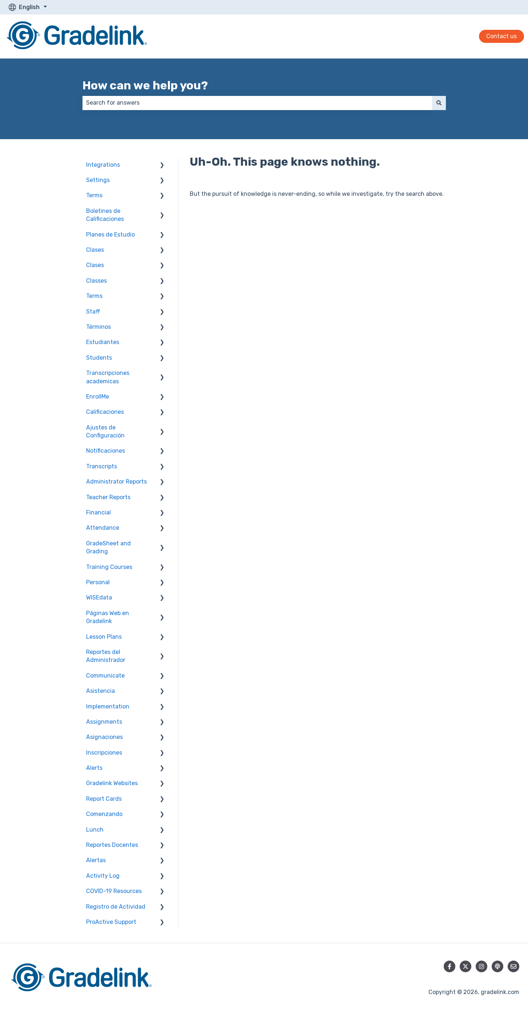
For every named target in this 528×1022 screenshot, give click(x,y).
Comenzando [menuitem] (104, 814)
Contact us (501, 36)
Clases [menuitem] (95, 249)
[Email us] (513, 966)
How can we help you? (145, 85)
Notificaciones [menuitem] (105, 450)
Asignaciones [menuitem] (104, 737)
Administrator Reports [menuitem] (116, 481)
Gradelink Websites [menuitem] (112, 783)
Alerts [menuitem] (94, 767)
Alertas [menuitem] (96, 860)
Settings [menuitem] (98, 180)
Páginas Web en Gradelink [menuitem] (107, 617)
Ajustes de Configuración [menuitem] (105, 431)
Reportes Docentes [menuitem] (112, 844)
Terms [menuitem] (94, 195)
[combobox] (257, 103)
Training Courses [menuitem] (109, 566)
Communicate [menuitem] (105, 675)
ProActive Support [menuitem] (111, 921)
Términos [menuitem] (98, 326)
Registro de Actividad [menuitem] (115, 906)
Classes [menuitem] (96, 280)
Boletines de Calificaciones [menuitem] (105, 214)
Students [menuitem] (99, 357)
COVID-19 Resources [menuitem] (114, 891)
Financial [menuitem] (98, 512)
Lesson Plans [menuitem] (104, 636)
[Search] (439, 103)
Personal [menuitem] (98, 582)
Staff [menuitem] (93, 311)
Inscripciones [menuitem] (104, 752)
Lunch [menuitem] (95, 829)
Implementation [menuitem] (107, 706)
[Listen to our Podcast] (497, 966)
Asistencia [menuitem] (100, 690)
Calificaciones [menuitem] (105, 411)
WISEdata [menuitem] (99, 597)
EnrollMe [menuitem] (97, 396)
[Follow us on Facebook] (449, 966)
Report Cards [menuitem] (104, 798)
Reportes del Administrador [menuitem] (105, 656)
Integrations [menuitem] (103, 164)
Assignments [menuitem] (104, 721)
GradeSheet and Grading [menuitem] (108, 547)
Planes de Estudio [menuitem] (110, 234)
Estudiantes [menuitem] (102, 342)
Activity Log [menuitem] (103, 875)
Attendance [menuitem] (102, 527)
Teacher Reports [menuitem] (108, 497)
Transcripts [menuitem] (101, 466)
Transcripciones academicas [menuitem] (107, 376)
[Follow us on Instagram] (481, 966)
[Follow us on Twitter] (465, 966)
